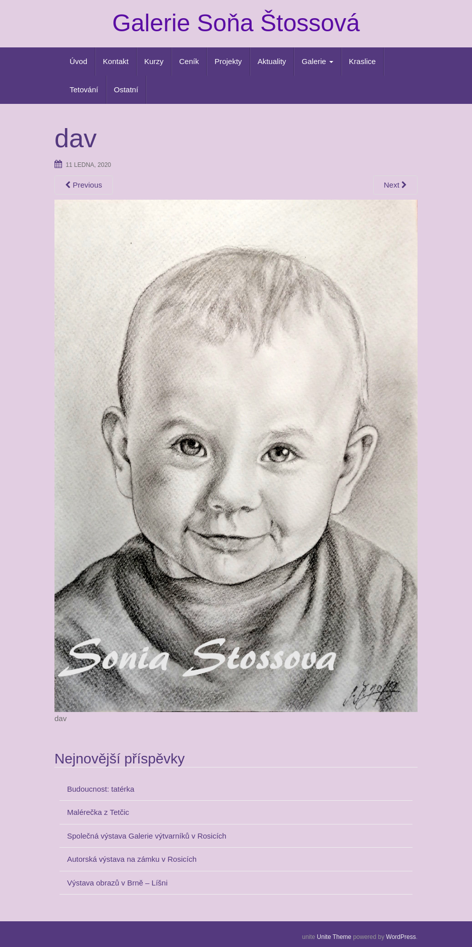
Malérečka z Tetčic (98, 812)
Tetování (84, 89)
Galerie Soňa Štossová (236, 23)
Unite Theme (334, 936)
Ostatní (126, 89)
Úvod (78, 61)
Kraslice (362, 61)
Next (395, 185)
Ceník (189, 61)
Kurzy (153, 61)
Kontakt (116, 61)
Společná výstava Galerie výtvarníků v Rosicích (146, 836)
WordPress (401, 936)
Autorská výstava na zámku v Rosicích (132, 859)
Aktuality (272, 61)
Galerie (317, 61)
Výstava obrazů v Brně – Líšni (117, 882)
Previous (83, 185)
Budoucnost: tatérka (100, 789)
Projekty (228, 61)
